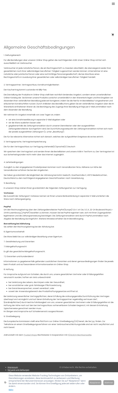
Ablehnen (108, 382)
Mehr (11, 389)
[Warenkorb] (113, 34)
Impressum (13, 367)
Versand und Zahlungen (18, 370)
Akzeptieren (95, 382)
